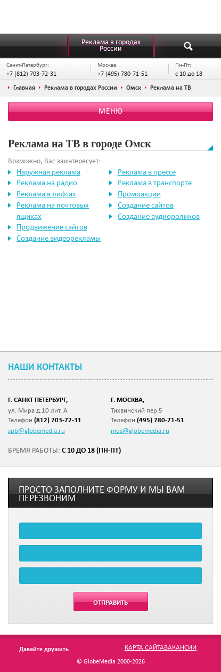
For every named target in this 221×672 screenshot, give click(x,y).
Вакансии (180, 647)
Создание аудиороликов (159, 216)
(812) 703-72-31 (57, 419)
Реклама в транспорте (155, 182)
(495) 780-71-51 (160, 419)
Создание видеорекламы (59, 238)
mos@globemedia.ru (140, 430)
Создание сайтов (146, 205)
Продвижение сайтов (52, 227)
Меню (111, 111)
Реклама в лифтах (46, 194)
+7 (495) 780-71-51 (122, 73)
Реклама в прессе (147, 172)
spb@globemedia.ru (36, 430)
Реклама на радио (47, 182)
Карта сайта (144, 647)
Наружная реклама (48, 172)
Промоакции (139, 194)
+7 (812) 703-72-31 (31, 73)
